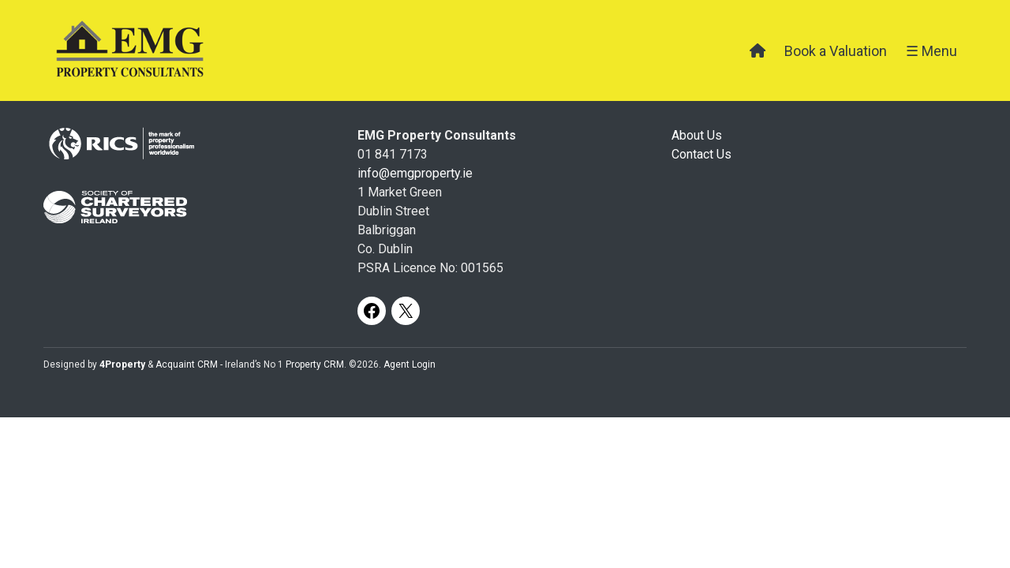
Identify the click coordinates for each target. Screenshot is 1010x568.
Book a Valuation (835, 51)
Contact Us (701, 154)
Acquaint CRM (186, 364)
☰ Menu (931, 51)
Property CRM (315, 364)
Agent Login (409, 364)
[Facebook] (371, 311)
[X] (405, 311)
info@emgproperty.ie (415, 173)
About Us (696, 135)
